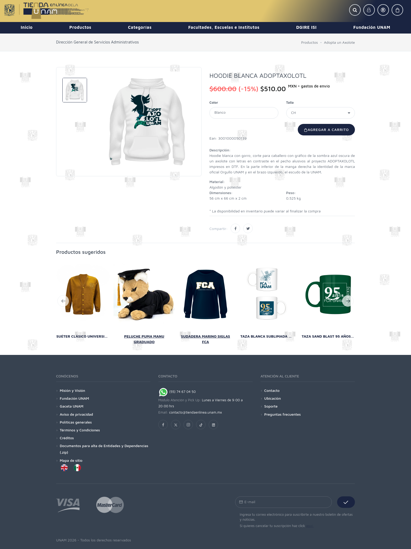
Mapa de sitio (71, 460)
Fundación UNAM (74, 398)
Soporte (271, 406)
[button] (355, 10)
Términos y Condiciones (80, 430)
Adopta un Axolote (339, 42)
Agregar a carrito (326, 129)
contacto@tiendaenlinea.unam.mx (195, 412)
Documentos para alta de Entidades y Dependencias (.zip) (104, 448)
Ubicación (272, 398)
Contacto (272, 390)
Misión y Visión (72, 390)
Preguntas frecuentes (282, 414)
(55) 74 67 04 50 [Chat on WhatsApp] (177, 391)
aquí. (309, 526)
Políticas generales (76, 422)
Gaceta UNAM (71, 406)
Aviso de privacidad (76, 414)
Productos (309, 42)
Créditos (67, 438)
